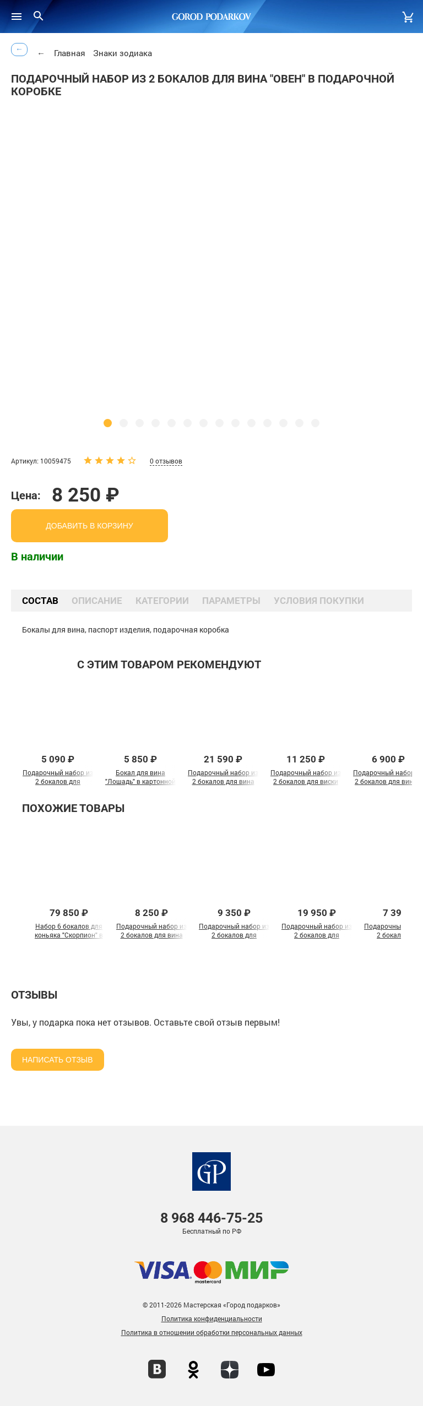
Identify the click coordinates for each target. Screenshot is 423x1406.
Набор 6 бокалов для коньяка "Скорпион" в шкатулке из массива (69, 935)
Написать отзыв (57, 1059)
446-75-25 (211, 1218)
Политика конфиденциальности (211, 1318)
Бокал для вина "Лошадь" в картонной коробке (140, 781)
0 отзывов (166, 460)
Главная (69, 52)
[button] (108, 423)
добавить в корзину (89, 525)
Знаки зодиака (122, 52)
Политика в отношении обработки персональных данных (211, 1332)
